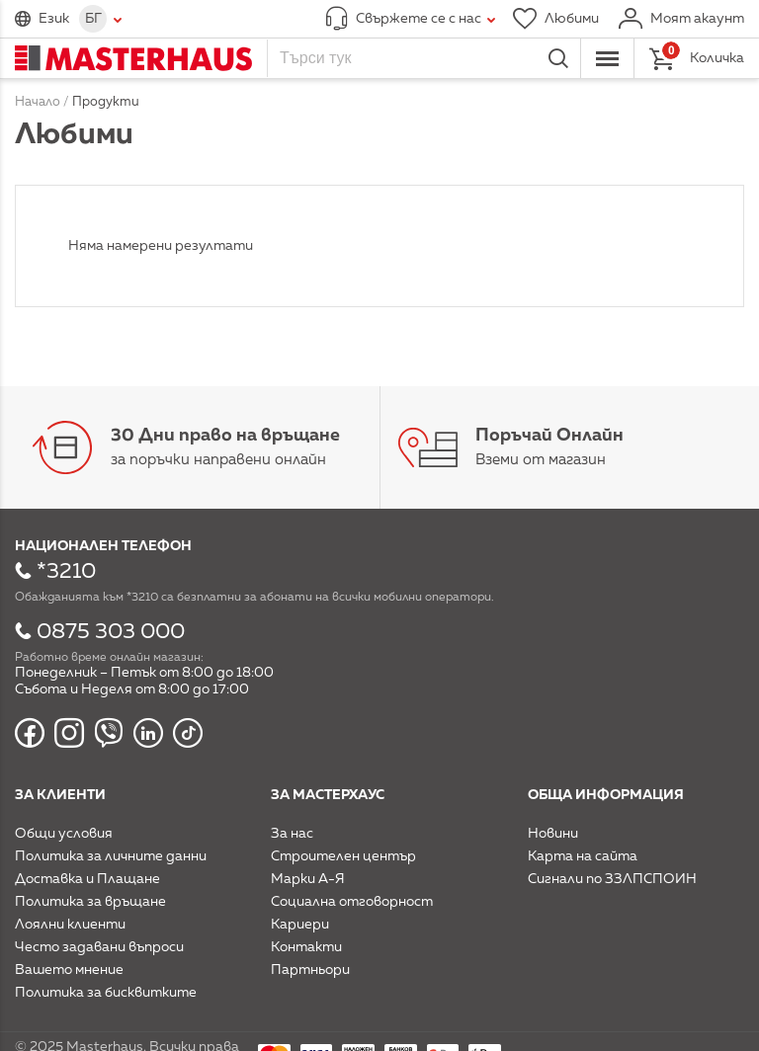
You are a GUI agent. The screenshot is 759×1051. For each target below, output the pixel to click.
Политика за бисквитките (106, 993)
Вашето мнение (69, 970)
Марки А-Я (308, 879)
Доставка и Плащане (87, 879)
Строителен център (343, 856)
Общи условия (64, 834)
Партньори (310, 970)
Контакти (306, 947)
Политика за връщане (90, 902)
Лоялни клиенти (70, 924)
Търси (558, 58)
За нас (292, 834)
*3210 (66, 572)
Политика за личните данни (111, 856)
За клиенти (60, 795)
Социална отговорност (352, 902)
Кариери (300, 924)
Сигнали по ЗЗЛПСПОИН (612, 879)
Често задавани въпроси (99, 947)
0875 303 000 (111, 632)
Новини (553, 834)
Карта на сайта (582, 856)
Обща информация (606, 795)
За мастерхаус (327, 795)
